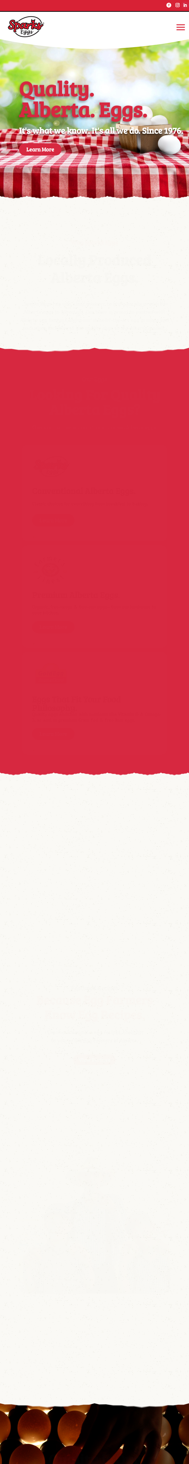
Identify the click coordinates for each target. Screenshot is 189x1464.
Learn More (40, 149)
